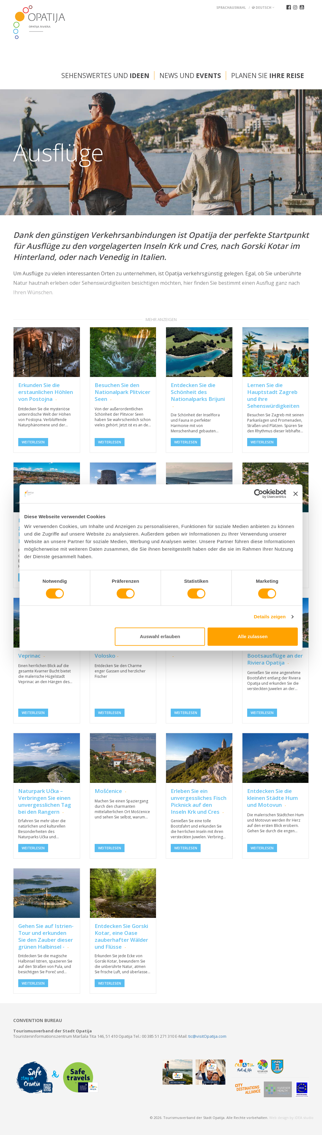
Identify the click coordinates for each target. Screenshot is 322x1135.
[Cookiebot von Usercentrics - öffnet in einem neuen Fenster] (258, 493)
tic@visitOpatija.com (207, 1036)
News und (190, 75)
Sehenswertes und (105, 75)
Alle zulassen (253, 636)
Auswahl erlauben (160, 636)
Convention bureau (37, 1020)
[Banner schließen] (295, 494)
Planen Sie (267, 75)
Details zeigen (270, 616)
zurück (20, 202)
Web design (279, 1117)
